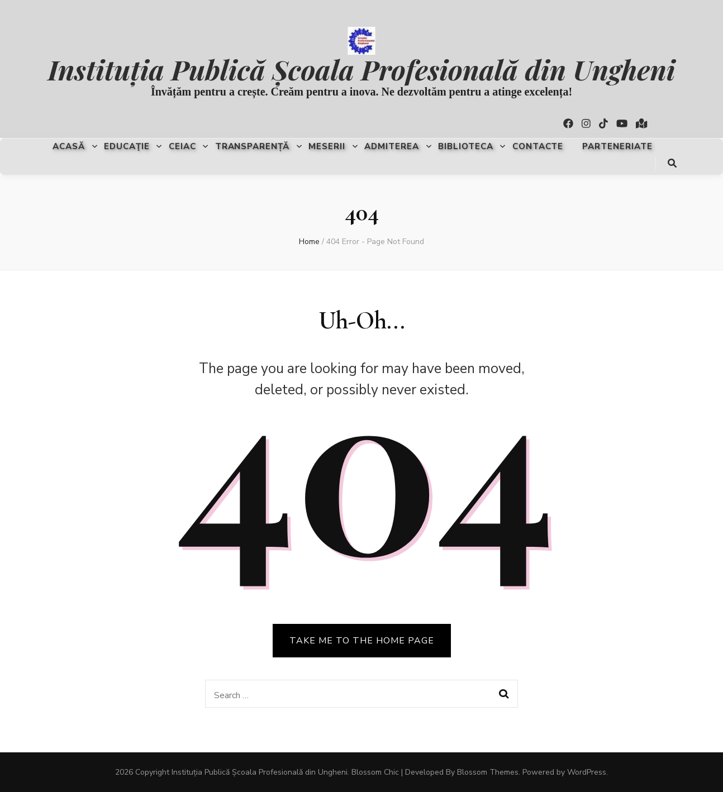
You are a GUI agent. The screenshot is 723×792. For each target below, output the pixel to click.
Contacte (538, 146)
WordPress (586, 772)
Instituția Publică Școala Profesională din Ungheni (361, 69)
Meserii (326, 146)
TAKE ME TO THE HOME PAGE (361, 640)
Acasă (69, 146)
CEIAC (182, 146)
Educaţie (127, 146)
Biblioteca (465, 146)
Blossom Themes (488, 772)
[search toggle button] (672, 163)
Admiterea (391, 146)
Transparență (252, 146)
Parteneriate (617, 146)
